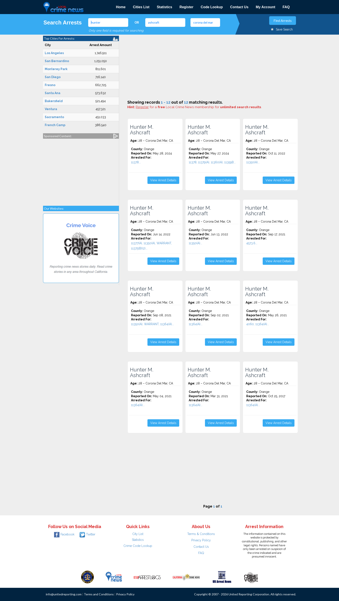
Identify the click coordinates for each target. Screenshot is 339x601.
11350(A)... (253, 162)
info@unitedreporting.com (64, 594)
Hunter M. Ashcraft (141, 130)
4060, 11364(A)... (257, 324)
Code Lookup (212, 7)
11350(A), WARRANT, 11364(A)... (152, 324)
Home (120, 7)
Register (186, 7)
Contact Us (239, 7)
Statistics (164, 7)
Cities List (141, 7)
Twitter (87, 534)
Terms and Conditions (99, 594)
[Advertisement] (81, 170)
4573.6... (251, 243)
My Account (265, 7)
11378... (136, 162)
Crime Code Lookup (137, 546)
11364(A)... (195, 324)
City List (137, 534)
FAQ (286, 7)
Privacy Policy (201, 540)
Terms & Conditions (201, 534)
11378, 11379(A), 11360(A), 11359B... (212, 162)
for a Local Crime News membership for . (199, 107)
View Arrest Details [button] (163, 180)
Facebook (64, 534)
